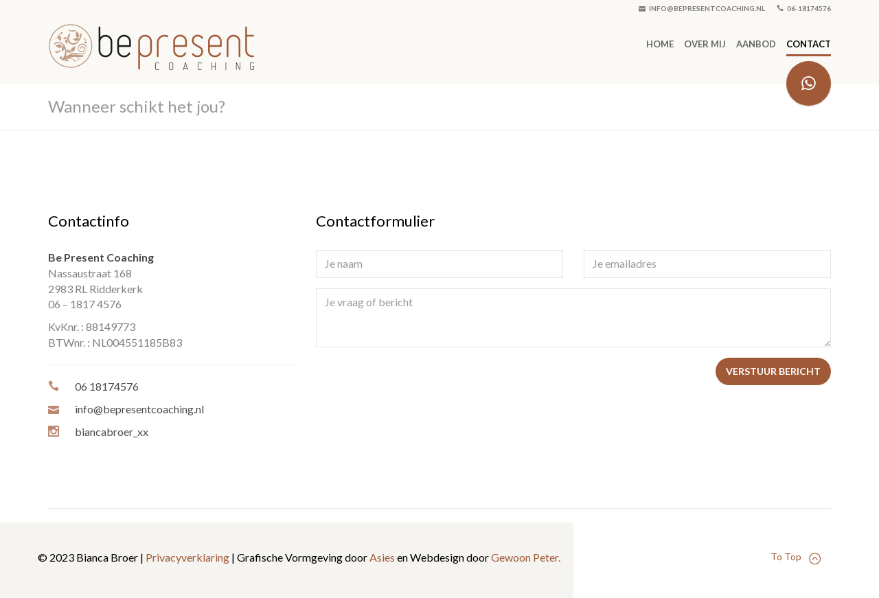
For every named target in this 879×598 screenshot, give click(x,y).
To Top (795, 557)
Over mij (705, 43)
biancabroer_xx (111, 431)
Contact (808, 43)
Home (660, 43)
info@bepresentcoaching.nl (702, 8)
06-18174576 (804, 8)
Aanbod (756, 43)
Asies (382, 557)
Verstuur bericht (773, 371)
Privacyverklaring (187, 557)
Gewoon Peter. (525, 557)
